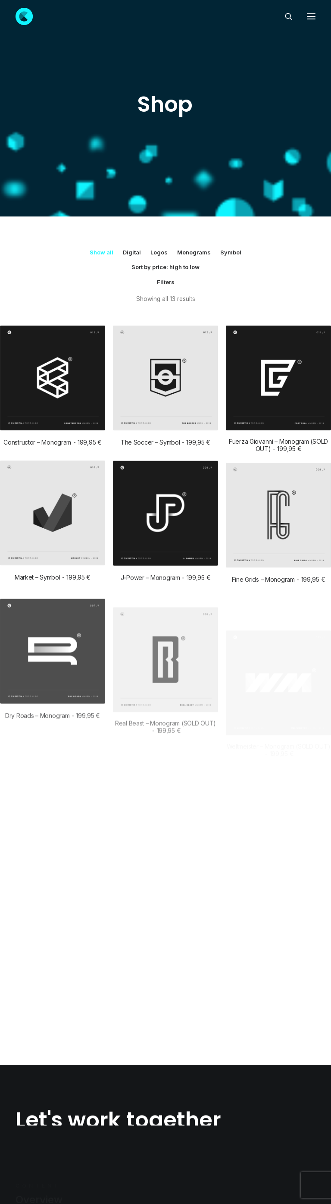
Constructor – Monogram (52, 325)
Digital (132, 135)
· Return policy (185, 1165)
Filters (166, 164)
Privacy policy (145, 1165)
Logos (159, 135)
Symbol (230, 135)
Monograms (194, 135)
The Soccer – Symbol (165, 325)
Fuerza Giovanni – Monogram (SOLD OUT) (278, 327)
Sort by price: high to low (165, 149)
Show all (101, 135)
